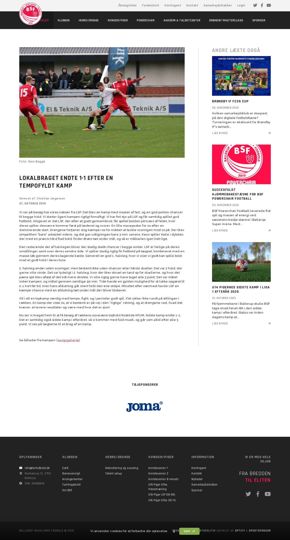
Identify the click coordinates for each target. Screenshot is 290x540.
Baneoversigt (71, 473)
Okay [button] (189, 531)
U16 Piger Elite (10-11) (162, 500)
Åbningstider (127, 5)
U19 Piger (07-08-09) (161, 494)
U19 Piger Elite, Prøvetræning (158, 487)
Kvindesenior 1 (158, 468)
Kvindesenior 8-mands (163, 479)
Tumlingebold (71, 484)
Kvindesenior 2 (158, 473)
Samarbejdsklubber (218, 5)
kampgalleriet (69, 340)
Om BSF (67, 490)
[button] (174, 531)
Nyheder (197, 479)
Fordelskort (150, 5)
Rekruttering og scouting (121, 468)
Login (241, 5)
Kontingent (172, 5)
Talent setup (113, 473)
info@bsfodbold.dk (37, 468)
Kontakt (192, 5)
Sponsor (197, 490)
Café (65, 468)
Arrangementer (72, 479)
